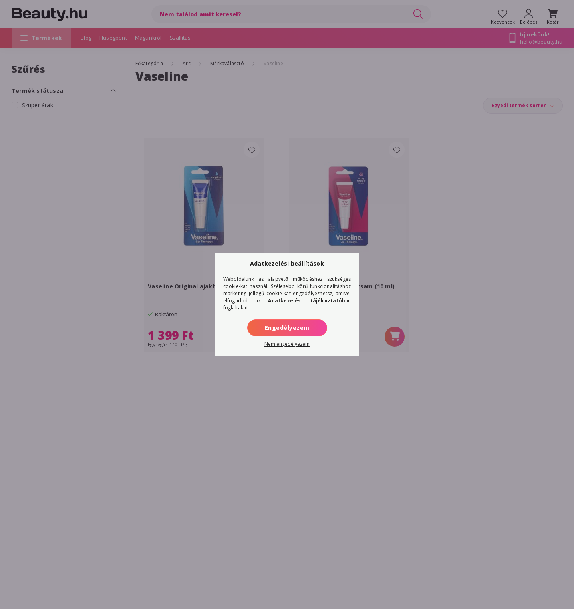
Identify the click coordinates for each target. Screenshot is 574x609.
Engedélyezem (287, 327)
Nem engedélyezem (287, 344)
